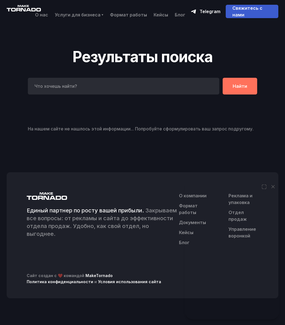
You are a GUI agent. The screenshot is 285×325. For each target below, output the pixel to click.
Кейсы (161, 15)
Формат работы (128, 15)
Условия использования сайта (129, 281)
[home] (24, 7)
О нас (41, 15)
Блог (180, 15)
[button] (79, 14)
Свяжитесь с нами (247, 11)
